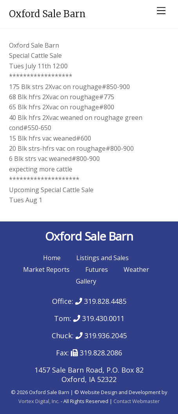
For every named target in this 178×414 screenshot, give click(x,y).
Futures (96, 269)
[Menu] (161, 10)
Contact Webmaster (136, 401)
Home (52, 257)
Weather (136, 269)
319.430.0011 (98, 318)
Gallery (86, 281)
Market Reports (46, 269)
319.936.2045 (101, 335)
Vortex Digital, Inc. (38, 401)
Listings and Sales (102, 257)
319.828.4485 (100, 301)
